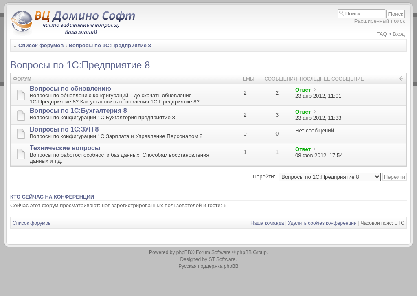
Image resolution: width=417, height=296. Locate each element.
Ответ (303, 90)
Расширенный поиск (379, 21)
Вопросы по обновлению (70, 88)
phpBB (183, 252)
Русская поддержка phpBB (208, 266)
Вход (399, 34)
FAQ (381, 34)
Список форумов (41, 45)
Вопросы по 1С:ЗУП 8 (64, 129)
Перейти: (263, 176)
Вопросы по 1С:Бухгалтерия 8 (78, 110)
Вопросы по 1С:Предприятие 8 (109, 45)
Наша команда (267, 223)
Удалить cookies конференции (322, 223)
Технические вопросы (65, 148)
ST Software (221, 259)
